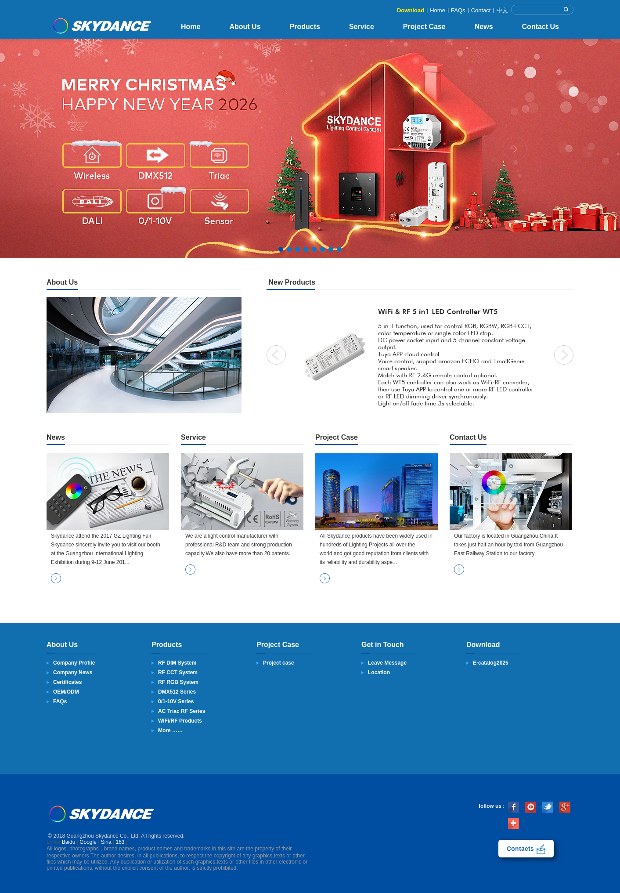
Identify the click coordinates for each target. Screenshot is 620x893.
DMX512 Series (177, 692)
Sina (106, 842)
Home (437, 10)
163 (120, 842)
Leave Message (387, 663)
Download (410, 10)
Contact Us (540, 26)
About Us (244, 26)
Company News (72, 672)
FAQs (458, 10)
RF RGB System (178, 682)
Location (379, 672)
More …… (170, 730)
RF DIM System (177, 663)
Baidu (69, 842)
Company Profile (74, 663)
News (484, 26)
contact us (526, 848)
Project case (278, 663)
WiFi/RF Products (180, 721)
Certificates (67, 682)
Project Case (424, 26)
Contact (481, 10)
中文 (502, 10)
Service (361, 26)
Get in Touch (382, 644)
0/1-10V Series (176, 701)
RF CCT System (178, 672)
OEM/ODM (66, 692)
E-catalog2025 (490, 663)
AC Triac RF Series (181, 711)
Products (305, 26)
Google (88, 842)
